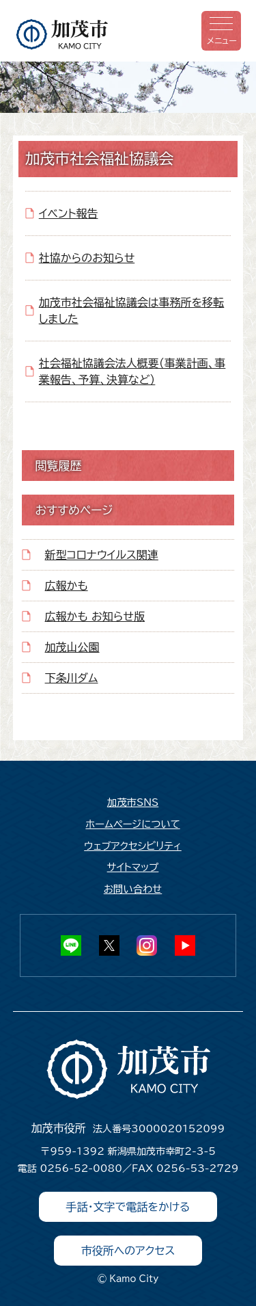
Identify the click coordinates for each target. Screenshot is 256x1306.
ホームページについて (132, 824)
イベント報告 (68, 213)
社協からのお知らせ (86, 257)
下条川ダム (71, 677)
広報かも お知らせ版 (95, 616)
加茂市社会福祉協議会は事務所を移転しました (132, 310)
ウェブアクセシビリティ (133, 846)
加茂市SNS (132, 802)
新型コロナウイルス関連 (101, 554)
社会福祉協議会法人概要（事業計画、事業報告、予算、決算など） (132, 371)
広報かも (66, 585)
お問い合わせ (133, 889)
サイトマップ (133, 867)
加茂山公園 (72, 647)
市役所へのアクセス (128, 1250)
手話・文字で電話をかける (128, 1206)
